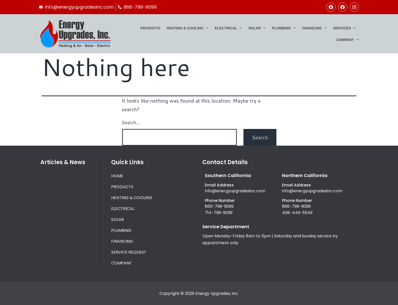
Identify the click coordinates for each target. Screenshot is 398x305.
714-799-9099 (219, 213)
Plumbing (284, 28)
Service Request (128, 252)
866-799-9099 (219, 206)
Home (117, 176)
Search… (131, 122)
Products (150, 28)
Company (347, 40)
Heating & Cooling (187, 28)
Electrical (228, 28)
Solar (257, 28)
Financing (314, 28)
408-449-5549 (297, 213)
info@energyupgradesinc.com (235, 191)
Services (344, 28)
